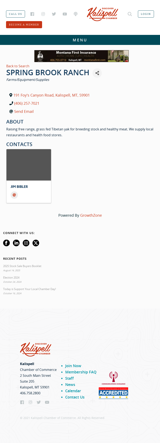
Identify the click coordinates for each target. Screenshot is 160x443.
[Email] (14, 195)
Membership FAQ (80, 371)
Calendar (73, 390)
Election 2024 (11, 277)
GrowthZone (91, 215)
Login (146, 14)
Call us (15, 14)
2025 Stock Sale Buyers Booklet (22, 266)
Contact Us (75, 397)
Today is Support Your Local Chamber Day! (29, 289)
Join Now (73, 365)
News (70, 384)
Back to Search (17, 66)
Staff (69, 378)
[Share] (97, 73)
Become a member (24, 24)
